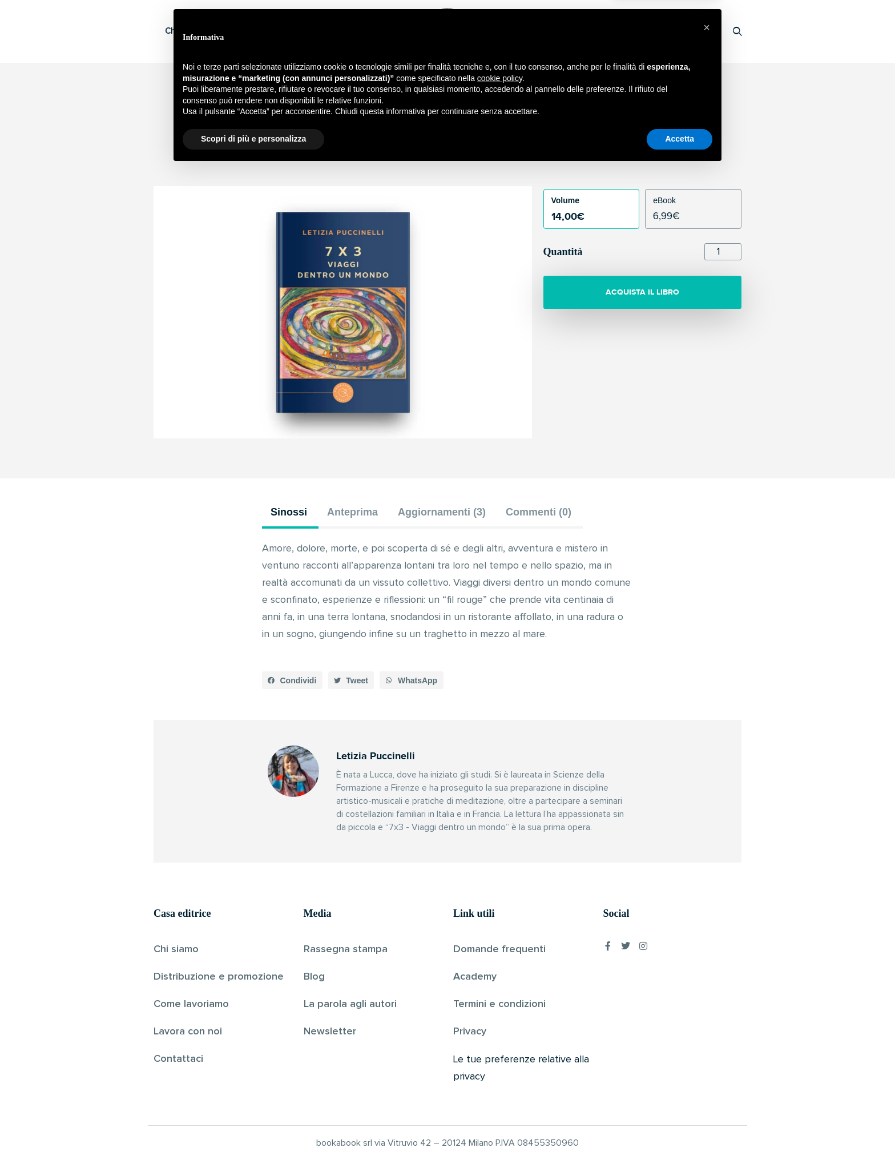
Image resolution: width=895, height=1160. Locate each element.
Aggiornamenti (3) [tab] (442, 512)
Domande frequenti (499, 949)
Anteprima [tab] (352, 512)
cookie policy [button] (499, 1068)
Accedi (708, 31)
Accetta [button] (679, 1128)
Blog (314, 977)
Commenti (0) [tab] (538, 512)
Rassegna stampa (346, 949)
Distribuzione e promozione (219, 977)
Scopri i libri (302, 31)
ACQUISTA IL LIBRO (642, 292)
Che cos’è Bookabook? (210, 31)
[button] (292, 680)
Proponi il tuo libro (646, 31)
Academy (475, 977)
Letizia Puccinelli (428, 156)
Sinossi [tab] (289, 512)
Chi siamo (176, 949)
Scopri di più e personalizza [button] (253, 1128)
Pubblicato (486, 156)
